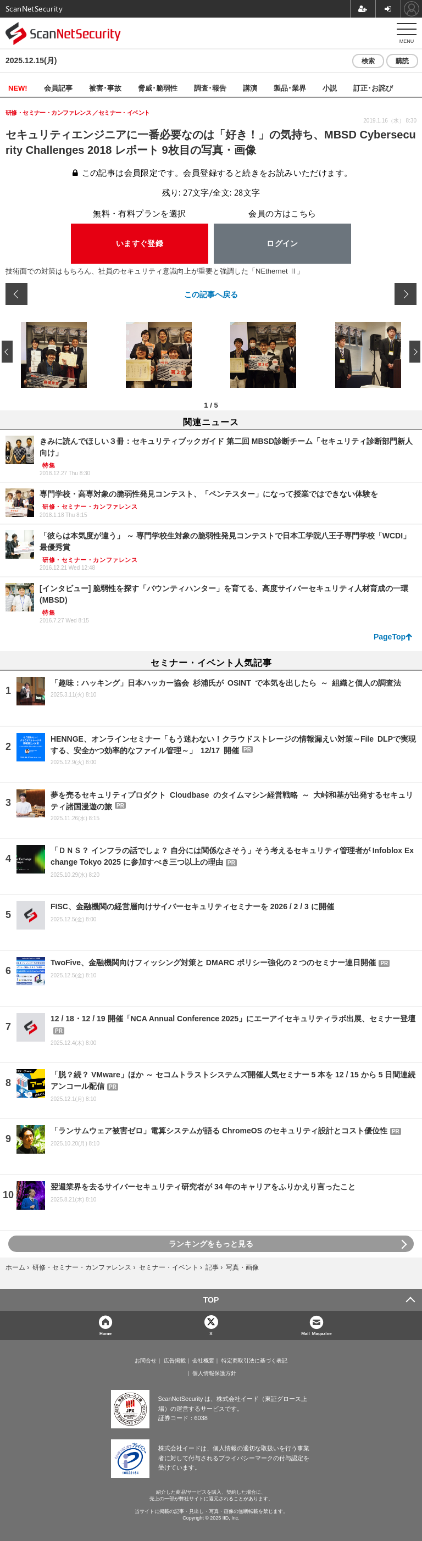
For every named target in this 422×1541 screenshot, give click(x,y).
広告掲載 (175, 1361)
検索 (368, 61)
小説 (330, 87)
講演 (250, 87)
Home (105, 1333)
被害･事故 (105, 87)
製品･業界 (290, 87)
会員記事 (58, 87)
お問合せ (146, 1361)
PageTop (390, 636)
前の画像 (16, 294)
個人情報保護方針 (214, 1373)
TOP (211, 1299)
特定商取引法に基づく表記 (254, 1361)
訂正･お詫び (373, 87)
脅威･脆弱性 (157, 87)
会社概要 (203, 1361)
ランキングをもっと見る (211, 1243)
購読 (402, 61)
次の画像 (406, 294)
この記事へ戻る (211, 294)
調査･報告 (210, 87)
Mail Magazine (316, 1333)
